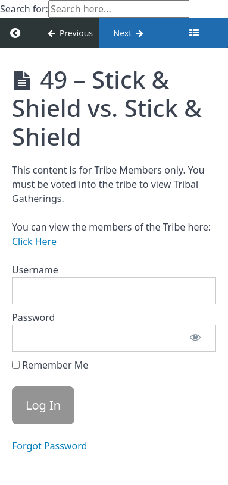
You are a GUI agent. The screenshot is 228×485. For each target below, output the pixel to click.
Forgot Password (49, 445)
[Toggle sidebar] (194, 33)
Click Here (34, 241)
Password (33, 317)
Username (35, 269)
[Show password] (195, 338)
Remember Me (50, 364)
